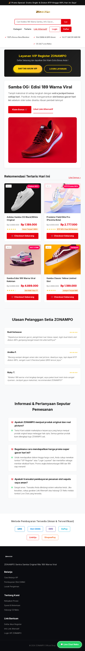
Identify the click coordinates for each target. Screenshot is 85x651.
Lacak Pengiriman (11, 586)
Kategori (17, 29)
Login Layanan (58, 69)
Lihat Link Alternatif (43, 109)
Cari (65, 22)
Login (54, 29)
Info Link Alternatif (11, 629)
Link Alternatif (40, 29)
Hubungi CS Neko (11, 610)
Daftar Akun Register (13, 624)
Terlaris (27, 29)
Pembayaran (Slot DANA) (14, 582)
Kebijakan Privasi (11, 601)
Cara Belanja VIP (11, 577)
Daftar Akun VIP (27, 68)
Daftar (66, 29)
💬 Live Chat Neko (70, 644)
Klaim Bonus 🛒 (19, 109)
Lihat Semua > (75, 177)
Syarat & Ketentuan (12, 605)
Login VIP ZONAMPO (12, 633)
